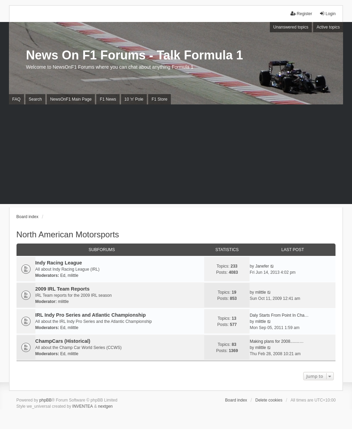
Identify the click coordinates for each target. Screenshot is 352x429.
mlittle (73, 275)
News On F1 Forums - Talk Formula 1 (134, 55)
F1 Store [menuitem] (159, 99)
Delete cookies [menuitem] (269, 400)
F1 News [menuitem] (108, 99)
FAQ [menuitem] (16, 99)
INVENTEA (82, 406)
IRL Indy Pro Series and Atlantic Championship (90, 315)
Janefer (262, 266)
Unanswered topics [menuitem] (290, 27)
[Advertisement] (176, 156)
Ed (62, 275)
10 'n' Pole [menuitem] (133, 99)
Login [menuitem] (327, 13)
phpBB (45, 400)
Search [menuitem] (35, 99)
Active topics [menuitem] (328, 27)
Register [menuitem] (301, 13)
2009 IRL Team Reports (62, 289)
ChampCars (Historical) (62, 341)
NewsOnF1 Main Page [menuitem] (71, 99)
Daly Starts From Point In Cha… (279, 315)
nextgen (105, 406)
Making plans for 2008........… (277, 341)
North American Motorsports (67, 234)
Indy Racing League (58, 263)
